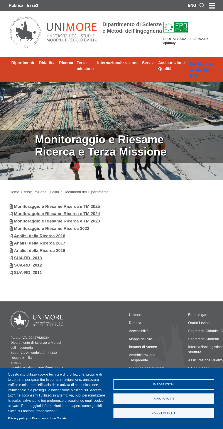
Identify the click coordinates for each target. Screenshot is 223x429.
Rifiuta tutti (164, 398)
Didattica (47, 63)
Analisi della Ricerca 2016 (39, 250)
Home (14, 192)
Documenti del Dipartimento (86, 192)
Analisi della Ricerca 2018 (39, 236)
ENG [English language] (192, 5)
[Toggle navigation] (212, 6)
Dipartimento (23, 63)
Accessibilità (139, 331)
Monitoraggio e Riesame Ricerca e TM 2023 (57, 221)
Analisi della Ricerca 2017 (39, 243)
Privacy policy (18, 418)
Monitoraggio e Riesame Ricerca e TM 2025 (57, 206)
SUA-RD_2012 (28, 265)
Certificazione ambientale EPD (203, 70)
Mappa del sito (140, 339)
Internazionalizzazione (118, 63)
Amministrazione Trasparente (142, 357)
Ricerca (66, 63)
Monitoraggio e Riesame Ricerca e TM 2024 (57, 213)
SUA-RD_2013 (28, 258)
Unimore (135, 315)
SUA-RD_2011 (28, 272)
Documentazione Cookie (49, 418)
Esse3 (32, 5)
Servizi (148, 63)
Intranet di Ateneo (143, 347)
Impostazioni (163, 384)
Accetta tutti (163, 412)
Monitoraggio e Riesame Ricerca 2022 (51, 228)
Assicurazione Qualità (171, 66)
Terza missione (85, 66)
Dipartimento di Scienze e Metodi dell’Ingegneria (132, 27)
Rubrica (16, 5)
